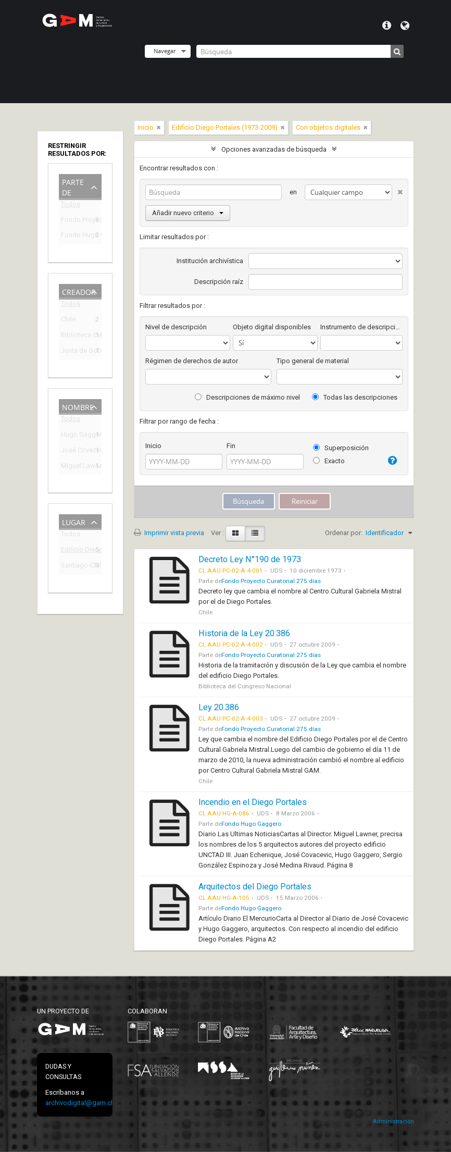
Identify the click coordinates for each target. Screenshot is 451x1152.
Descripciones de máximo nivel (247, 397)
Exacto (329, 461)
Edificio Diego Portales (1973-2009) (73, 551)
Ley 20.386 (218, 707)
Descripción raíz (218, 282)
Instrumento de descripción (361, 327)
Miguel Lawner (73, 467)
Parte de (73, 186)
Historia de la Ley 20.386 (244, 633)
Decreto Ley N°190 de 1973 (249, 559)
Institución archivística (210, 261)
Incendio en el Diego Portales (252, 802)
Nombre (78, 406)
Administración (393, 1121)
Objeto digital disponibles (272, 327)
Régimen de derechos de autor (191, 361)
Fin (231, 446)
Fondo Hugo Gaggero (73, 236)
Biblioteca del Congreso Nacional (73, 336)
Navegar (165, 51)
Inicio (153, 446)
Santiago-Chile (73, 566)
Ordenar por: (343, 533)
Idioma (405, 26)
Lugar (73, 521)
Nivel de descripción (176, 327)
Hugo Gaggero (73, 435)
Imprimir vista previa (169, 533)
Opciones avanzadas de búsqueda (274, 149)
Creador (79, 291)
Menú (387, 26)
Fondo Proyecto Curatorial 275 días (73, 221)
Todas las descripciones (354, 397)
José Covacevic (73, 451)
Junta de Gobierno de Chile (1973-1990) (73, 352)
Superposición (341, 448)
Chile (68, 320)
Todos (70, 206)
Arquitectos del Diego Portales (254, 886)
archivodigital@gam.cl (78, 1103)
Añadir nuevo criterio (187, 213)
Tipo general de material (313, 361)
